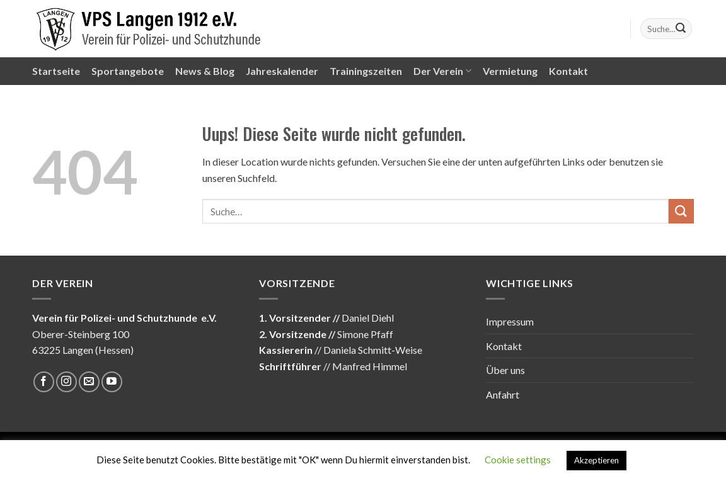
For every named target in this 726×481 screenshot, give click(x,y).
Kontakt (568, 71)
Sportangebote (127, 71)
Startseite (56, 71)
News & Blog (204, 71)
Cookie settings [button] (518, 459)
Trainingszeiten (366, 71)
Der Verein (442, 71)
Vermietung (510, 71)
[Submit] (680, 29)
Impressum (510, 321)
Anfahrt (502, 394)
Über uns (505, 370)
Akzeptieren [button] (596, 460)
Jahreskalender (282, 71)
